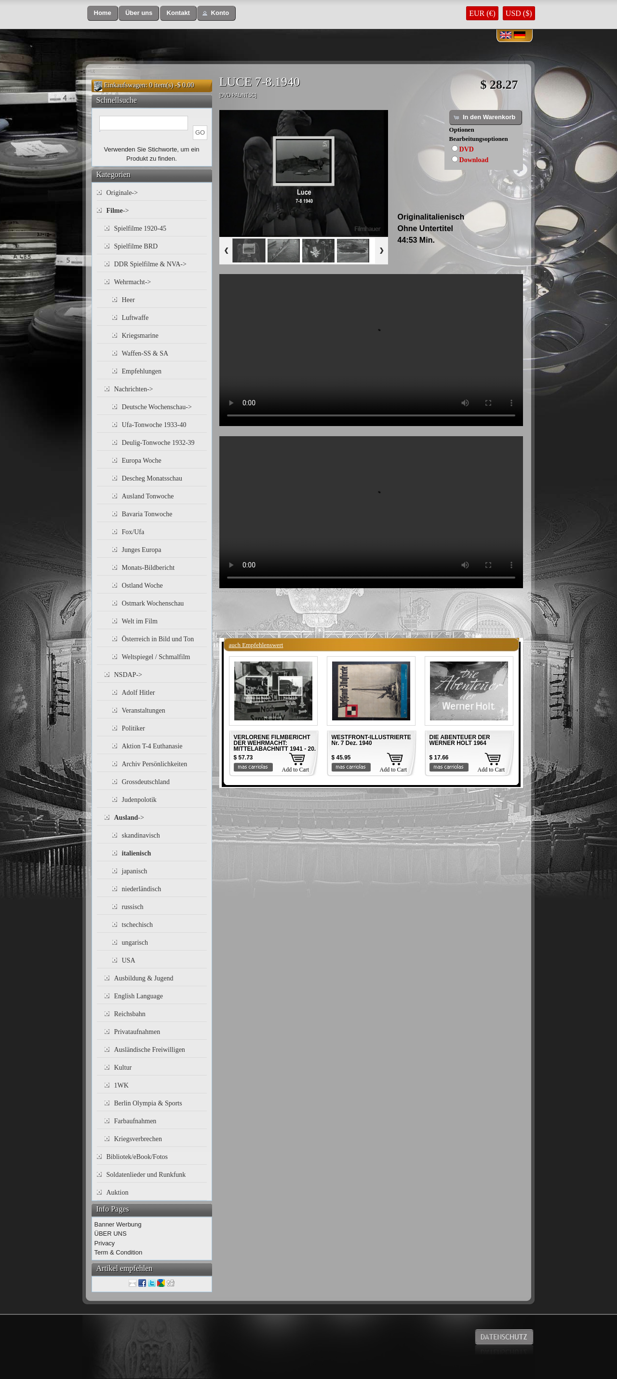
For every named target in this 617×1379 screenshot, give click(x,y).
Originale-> (122, 192)
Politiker (133, 728)
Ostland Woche (142, 585)
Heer (128, 299)
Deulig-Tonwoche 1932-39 (158, 442)
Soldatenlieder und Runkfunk (146, 1174)
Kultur (123, 1067)
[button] (102, 13)
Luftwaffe (135, 317)
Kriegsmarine (140, 335)
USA (128, 960)
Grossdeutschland (146, 782)
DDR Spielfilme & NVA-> (150, 264)
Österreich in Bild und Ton (158, 639)
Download (474, 160)
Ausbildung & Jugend (144, 978)
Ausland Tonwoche (148, 496)
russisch (133, 906)
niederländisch (141, 889)
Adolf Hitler (138, 692)
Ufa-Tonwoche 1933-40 (154, 424)
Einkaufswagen (125, 85)
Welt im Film (140, 621)
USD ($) (519, 13)
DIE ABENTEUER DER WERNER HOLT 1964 (459, 740)
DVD (466, 149)
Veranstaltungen (143, 710)
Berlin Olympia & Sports (148, 1103)
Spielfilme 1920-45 (140, 228)
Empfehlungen (141, 371)
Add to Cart (295, 769)
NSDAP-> (128, 674)
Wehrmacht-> (132, 282)
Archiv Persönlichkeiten (155, 764)
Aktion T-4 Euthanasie (152, 746)
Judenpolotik (139, 799)
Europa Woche (141, 460)
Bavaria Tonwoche (147, 514)
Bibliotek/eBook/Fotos (137, 1156)
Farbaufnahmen (135, 1121)
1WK (121, 1085)
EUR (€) (482, 13)
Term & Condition (118, 1252)
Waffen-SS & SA (145, 353)
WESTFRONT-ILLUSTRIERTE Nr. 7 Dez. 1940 (371, 740)
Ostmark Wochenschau (153, 603)
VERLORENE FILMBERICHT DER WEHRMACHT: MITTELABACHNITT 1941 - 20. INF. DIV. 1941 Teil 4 (275, 746)
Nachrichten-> (133, 389)
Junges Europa (141, 549)
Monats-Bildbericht (148, 567)
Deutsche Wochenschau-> (157, 407)
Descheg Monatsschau (152, 478)
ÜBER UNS (110, 1233)
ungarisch (135, 942)
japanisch (135, 871)
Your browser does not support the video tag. (371, 350)
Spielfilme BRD (136, 246)
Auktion (118, 1192)
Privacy (104, 1243)
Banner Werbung (118, 1224)
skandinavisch (141, 835)
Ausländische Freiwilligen (149, 1049)
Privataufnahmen (137, 1031)
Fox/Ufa (133, 532)
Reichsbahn (130, 1014)
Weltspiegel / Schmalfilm (156, 657)
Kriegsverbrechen (138, 1139)
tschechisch (137, 924)
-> (118, 210)
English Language (138, 996)
